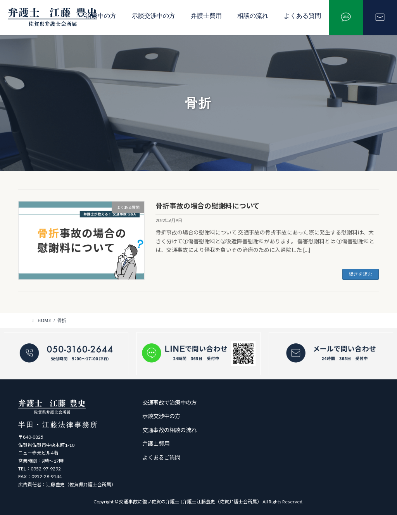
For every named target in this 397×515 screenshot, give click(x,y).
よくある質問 (302, 15)
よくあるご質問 (161, 457)
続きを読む (360, 274)
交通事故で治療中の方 (169, 402)
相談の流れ (252, 15)
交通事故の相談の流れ (169, 429)
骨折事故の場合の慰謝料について (207, 206)
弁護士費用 (206, 15)
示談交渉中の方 (153, 15)
